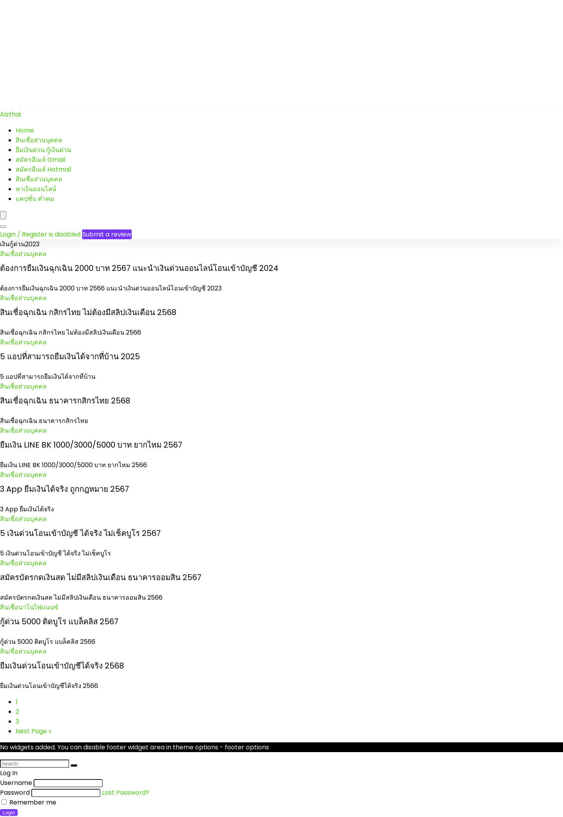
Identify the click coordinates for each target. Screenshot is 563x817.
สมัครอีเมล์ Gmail (40, 159)
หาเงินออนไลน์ (36, 189)
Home (25, 130)
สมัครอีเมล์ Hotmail (43, 169)
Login (8, 812)
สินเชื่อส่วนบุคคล (39, 140)
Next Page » (33, 731)
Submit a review (106, 234)
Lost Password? (125, 792)
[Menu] (3, 215)
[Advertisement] (234, 54)
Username (16, 782)
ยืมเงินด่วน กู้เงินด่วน (43, 149)
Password (15, 792)
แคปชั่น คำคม (35, 198)
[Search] (3, 227)
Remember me (29, 802)
